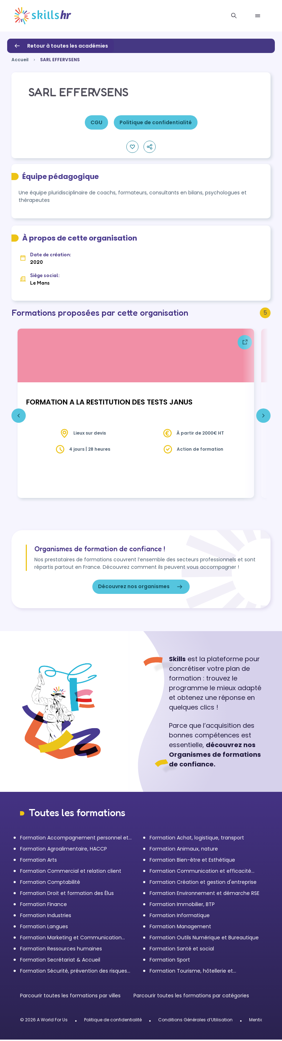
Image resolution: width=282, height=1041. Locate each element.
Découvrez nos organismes (141, 588)
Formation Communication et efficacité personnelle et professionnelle (200, 872)
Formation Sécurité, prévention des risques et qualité (73, 972)
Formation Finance (43, 905)
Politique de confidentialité (113, 1021)
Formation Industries (45, 916)
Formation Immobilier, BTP (182, 905)
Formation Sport (170, 961)
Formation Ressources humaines (61, 950)
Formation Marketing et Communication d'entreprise (71, 939)
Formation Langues (44, 927)
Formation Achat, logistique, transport (197, 839)
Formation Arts (38, 861)
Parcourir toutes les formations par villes (71, 997)
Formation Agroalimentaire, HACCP (63, 850)
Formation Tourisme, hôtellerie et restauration (191, 972)
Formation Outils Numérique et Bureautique (204, 939)
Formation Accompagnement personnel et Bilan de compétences (74, 839)
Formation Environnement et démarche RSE (204, 894)
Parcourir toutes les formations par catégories (191, 997)
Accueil (20, 60)
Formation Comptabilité (50, 883)
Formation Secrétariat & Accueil (60, 961)
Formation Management (180, 927)
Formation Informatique (180, 916)
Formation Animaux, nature (184, 850)
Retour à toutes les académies (60, 45)
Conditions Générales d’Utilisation (195, 1021)
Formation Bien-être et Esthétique (192, 861)
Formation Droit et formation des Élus (67, 894)
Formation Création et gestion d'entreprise (203, 883)
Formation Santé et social (182, 950)
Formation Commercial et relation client (70, 872)
